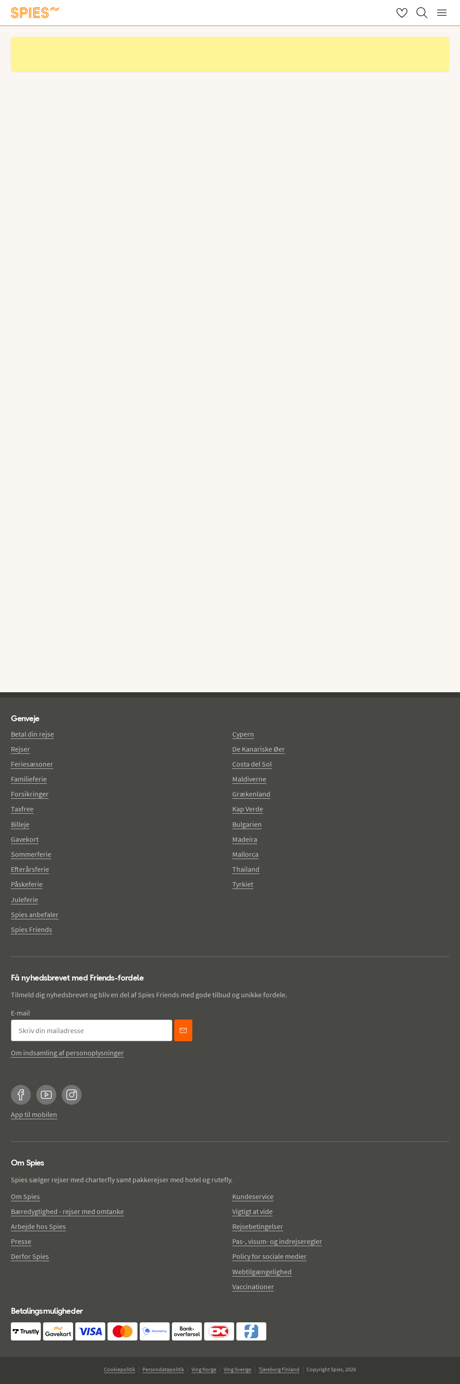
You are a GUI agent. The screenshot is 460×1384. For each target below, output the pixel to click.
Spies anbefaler (35, 914)
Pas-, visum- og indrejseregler (277, 1241)
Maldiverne (249, 778)
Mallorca (245, 854)
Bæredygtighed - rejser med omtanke (67, 1211)
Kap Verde (247, 808)
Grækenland (251, 793)
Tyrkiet (242, 884)
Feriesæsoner (32, 763)
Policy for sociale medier (269, 1256)
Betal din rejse (32, 733)
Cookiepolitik (119, 1369)
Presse (21, 1241)
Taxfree (22, 808)
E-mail (20, 1012)
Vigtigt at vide (252, 1211)
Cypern (243, 733)
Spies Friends (31, 929)
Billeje (20, 824)
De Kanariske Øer (258, 748)
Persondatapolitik (163, 1369)
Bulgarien (247, 824)
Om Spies (25, 1196)
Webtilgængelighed (262, 1271)
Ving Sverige (237, 1369)
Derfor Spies (30, 1256)
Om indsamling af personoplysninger (67, 1052)
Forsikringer (30, 793)
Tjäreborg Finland (279, 1369)
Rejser (20, 748)
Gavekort (25, 839)
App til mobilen (34, 1114)
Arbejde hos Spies (38, 1226)
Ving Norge (203, 1369)
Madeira (244, 839)
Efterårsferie (30, 869)
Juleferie (24, 899)
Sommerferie (31, 854)
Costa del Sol (252, 763)
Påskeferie (27, 884)
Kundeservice (253, 1196)
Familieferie (29, 778)
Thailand (245, 869)
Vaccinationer (253, 1286)
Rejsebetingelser (257, 1226)
